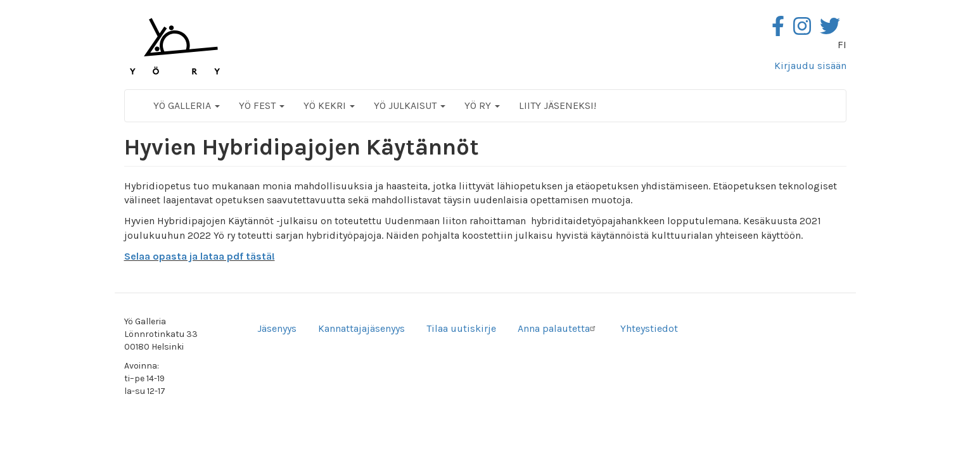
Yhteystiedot (649, 328)
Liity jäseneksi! (557, 105)
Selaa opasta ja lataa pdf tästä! (199, 256)
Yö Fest (261, 105)
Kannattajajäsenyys (361, 328)
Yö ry (482, 105)
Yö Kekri (329, 105)
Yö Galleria (186, 105)
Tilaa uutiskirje (461, 328)
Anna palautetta (558, 328)
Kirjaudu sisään (810, 66)
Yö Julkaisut (409, 105)
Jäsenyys (277, 328)
